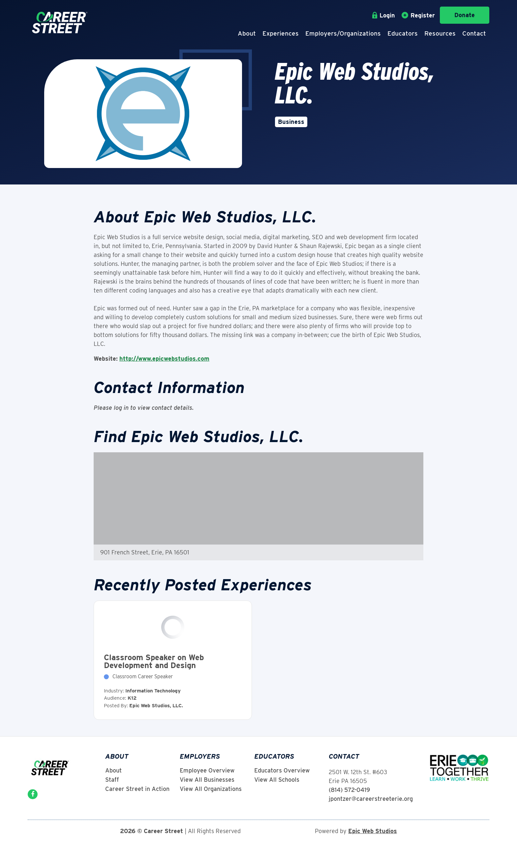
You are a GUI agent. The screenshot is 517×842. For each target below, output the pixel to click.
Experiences (280, 33)
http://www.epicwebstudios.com (164, 358)
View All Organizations (211, 789)
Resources (440, 33)
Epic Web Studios (372, 831)
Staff (112, 780)
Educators (402, 33)
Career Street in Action (137, 789)
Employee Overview (207, 770)
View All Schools (276, 780)
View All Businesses (207, 780)
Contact (474, 33)
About (247, 33)
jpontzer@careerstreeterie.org (371, 798)
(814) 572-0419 (349, 789)
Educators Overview (282, 770)
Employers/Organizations (343, 33)
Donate (464, 15)
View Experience (173, 660)
